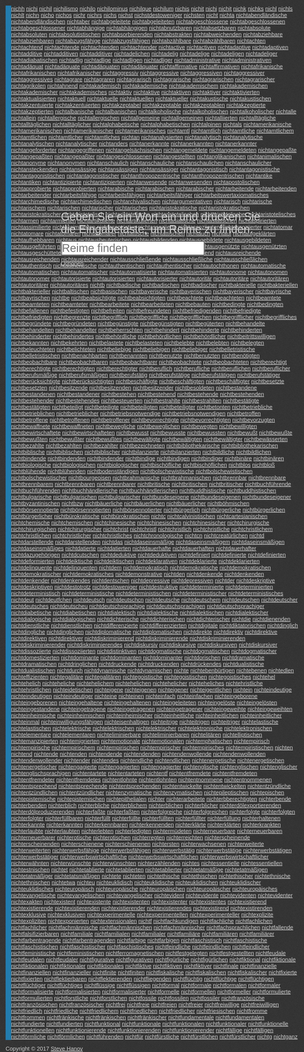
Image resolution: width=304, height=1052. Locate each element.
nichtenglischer (278, 767)
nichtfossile (142, 998)
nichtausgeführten (33, 246)
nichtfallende (277, 927)
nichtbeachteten (224, 298)
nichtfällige (229, 1030)
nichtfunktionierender (188, 1030)
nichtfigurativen (135, 959)
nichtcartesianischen (242, 516)
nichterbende (275, 799)
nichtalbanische (74, 111)
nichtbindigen (173, 458)
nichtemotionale (120, 741)
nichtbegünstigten (162, 323)
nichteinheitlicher (261, 715)
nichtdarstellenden (77, 542)
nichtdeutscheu (69, 606)
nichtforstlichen (108, 998)
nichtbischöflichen (205, 465)
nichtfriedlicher (177, 1011)
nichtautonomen (267, 272)
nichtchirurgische (248, 523)
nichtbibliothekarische (193, 445)
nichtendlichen (172, 760)
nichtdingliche (28, 632)
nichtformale (196, 985)
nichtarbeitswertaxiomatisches (231, 195)
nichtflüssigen (133, 985)
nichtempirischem (73, 747)
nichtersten (166, 844)
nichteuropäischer (209, 889)
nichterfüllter (190, 818)
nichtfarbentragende (36, 940)
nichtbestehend (157, 394)
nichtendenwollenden (239, 754)
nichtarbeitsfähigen (121, 195)
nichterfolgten (278, 812)
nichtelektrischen (113, 728)
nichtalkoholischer (252, 111)
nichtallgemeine (140, 118)
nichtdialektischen (202, 613)
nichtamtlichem (275, 131)
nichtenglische (200, 767)
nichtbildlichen (253, 452)
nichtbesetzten (29, 388)
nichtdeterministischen (143, 593)
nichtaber (78, 21)
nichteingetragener (179, 709)
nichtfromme (252, 1011)
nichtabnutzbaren (170, 28)
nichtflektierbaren (65, 979)
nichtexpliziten (28, 921)
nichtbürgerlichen (263, 510)
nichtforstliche (71, 998)
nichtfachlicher (29, 927)
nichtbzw (72, 503)
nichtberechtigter (117, 368)
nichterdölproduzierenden (42, 812)
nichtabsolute (254, 28)
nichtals (232, 124)
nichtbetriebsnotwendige (130, 413)
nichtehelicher (170, 683)
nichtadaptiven (270, 47)
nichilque (140, 9)
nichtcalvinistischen (191, 516)
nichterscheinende (227, 837)
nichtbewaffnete (30, 426)
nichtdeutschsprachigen (176, 606)
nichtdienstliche (30, 625)
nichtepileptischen (226, 792)
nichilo (88, 9)
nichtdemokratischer (36, 574)
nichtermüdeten (172, 831)
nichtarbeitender (31, 195)
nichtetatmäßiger (32, 876)
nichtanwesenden (190, 182)
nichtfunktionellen (33, 1030)
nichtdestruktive (158, 587)
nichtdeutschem (200, 600)
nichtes (190, 863)
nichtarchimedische (35, 201)
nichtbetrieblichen (33, 413)
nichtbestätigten (30, 407)
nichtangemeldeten (232, 150)
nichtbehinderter (31, 336)
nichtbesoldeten (194, 388)
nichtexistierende (32, 908)
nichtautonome (227, 272)
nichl (271, 9)
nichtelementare (31, 735)
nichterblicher (201, 805)
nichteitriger (225, 722)
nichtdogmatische (160, 651)
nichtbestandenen (33, 394)
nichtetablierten (125, 870)
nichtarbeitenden (276, 188)
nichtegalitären (103, 677)
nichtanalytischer (76, 144)
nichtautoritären (269, 278)
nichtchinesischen (159, 523)
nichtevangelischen (81, 895)
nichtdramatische (243, 657)
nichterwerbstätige (219, 850)
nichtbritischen (190, 484)
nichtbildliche (218, 452)
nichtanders (113, 144)
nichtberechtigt (268, 362)
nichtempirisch (252, 741)
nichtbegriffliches (276, 317)
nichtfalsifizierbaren (35, 934)
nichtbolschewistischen (223, 471)
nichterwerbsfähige (75, 850)
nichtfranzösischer (81, 1004)
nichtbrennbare (267, 478)
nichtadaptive (234, 47)
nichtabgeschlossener (38, 28)
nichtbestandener (78, 394)
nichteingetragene (83, 709)
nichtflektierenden (110, 979)
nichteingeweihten (270, 709)
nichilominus (112, 9)
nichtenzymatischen (177, 792)
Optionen (72, 263)
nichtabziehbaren (32, 41)
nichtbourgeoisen (90, 478)
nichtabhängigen (126, 28)
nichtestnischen (30, 870)
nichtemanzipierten (34, 741)
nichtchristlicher (72, 535)
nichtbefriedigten (31, 317)
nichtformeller (234, 992)
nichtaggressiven (201, 73)
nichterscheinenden (35, 844)
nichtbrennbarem (32, 484)
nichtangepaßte (277, 150)
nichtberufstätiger (258, 375)
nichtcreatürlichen (226, 535)
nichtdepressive (150, 580)
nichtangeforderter (33, 150)
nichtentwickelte (182, 786)
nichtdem (110, 568)
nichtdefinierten (267, 555)
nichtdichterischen (162, 619)
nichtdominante (80, 657)
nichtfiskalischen (205, 972)
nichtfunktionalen (183, 1024)
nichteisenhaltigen (127, 722)
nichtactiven (201, 47)
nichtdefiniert (194, 555)
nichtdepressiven (192, 580)
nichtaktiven (176, 92)
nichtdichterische (118, 619)
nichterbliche (93, 805)
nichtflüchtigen (256, 979)
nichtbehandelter (76, 330)
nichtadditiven (61, 54)
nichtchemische (30, 523)
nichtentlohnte (119, 780)
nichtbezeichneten (142, 445)
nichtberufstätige (169, 375)
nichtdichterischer (208, 619)
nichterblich (62, 805)
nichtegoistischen (185, 677)
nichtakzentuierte (32, 105)
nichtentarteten (126, 773)
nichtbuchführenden (35, 490)
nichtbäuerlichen (144, 503)
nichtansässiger (159, 169)
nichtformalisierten (77, 992)
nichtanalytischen (32, 144)
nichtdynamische (105, 670)
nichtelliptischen (242, 735)
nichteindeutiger (73, 696)
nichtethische (163, 876)
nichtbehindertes (73, 336)
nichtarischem (28, 208)
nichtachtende (61, 47)
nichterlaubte (27, 831)
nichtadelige (195, 54)
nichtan (131, 137)
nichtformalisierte (32, 992)
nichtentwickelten (224, 786)
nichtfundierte (28, 1024)
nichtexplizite (257, 914)
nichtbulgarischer (119, 497)
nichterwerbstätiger (34, 857)
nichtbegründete (31, 323)
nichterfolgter (27, 818)
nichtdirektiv (228, 632)
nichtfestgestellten (231, 953)
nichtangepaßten (32, 156)
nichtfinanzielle (258, 966)
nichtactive (172, 47)
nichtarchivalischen (137, 201)
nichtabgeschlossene (202, 21)
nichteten (134, 876)
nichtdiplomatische (108, 632)
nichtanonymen (67, 163)
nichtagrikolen (28, 86)
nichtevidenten (238, 895)
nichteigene (109, 690)
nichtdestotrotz (73, 587)
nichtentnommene (200, 780)
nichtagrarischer (255, 79)
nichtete (111, 876)
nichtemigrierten (79, 741)
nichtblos (239, 465)
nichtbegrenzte (72, 317)
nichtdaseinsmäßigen (258, 542)
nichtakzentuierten (77, 105)
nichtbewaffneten (73, 426)
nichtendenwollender (36, 760)
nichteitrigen (195, 722)
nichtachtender (138, 47)
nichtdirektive (261, 632)
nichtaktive (146, 92)
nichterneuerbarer (33, 837)
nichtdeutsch (89, 600)
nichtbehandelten (32, 330)
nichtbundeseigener (266, 497)
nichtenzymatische (129, 792)
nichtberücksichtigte (35, 381)
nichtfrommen (28, 1017)
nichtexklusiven (67, 914)
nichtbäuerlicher (186, 503)
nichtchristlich (175, 529)
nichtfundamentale (191, 1017)
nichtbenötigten (241, 356)
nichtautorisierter (157, 278)
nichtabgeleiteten (153, 21)
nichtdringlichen (77, 664)
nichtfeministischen (80, 953)
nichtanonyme (28, 163)
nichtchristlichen (31, 535)
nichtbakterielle (237, 285)
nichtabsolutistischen (75, 34)
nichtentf (157, 773)
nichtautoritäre (231, 278)
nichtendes (105, 760)
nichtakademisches (83, 92)
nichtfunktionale (141, 1024)
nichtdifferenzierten (163, 625)
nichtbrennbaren (75, 484)
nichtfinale (226, 966)
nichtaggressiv (120, 73)
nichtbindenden (67, 458)
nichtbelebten (212, 343)
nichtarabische (116, 188)
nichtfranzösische (243, 998)
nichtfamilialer (148, 934)
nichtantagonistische (254, 169)
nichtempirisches (203, 747)
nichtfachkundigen (175, 921)
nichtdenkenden (244, 574)
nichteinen (131, 696)
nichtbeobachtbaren (83, 362)
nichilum (163, 9)
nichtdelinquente (31, 568)
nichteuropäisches (254, 889)
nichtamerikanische (267, 124)
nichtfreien (164, 1004)
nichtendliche (136, 760)
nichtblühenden (67, 471)
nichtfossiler (205, 998)
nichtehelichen (133, 683)
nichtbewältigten (182, 439)
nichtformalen (230, 985)
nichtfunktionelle (268, 1024)
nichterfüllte (126, 818)
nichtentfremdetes (78, 780)
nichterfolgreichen (206, 812)
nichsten (194, 15)
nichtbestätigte (241, 401)
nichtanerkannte (149, 144)
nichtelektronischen (248, 728)
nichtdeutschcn (124, 600)
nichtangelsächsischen (134, 150)
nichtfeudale (271, 953)
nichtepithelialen (126, 799)
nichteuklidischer (240, 882)
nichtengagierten (119, 767)
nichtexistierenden (77, 908)
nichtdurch (70, 670)
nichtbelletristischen (35, 356)
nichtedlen (281, 670)
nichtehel (264, 677)
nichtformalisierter (124, 992)
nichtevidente (202, 895)
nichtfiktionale (279, 959)
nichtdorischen (202, 657)
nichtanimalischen (269, 156)
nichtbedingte (228, 304)
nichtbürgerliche (221, 510)
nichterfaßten (123, 812)
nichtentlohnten (158, 780)
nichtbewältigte (141, 439)
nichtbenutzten (202, 356)
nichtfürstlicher (238, 1037)
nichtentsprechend (34, 786)
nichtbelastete (106, 343)
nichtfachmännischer (179, 927)
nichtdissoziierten (74, 651)
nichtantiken (26, 182)
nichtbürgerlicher (32, 516)
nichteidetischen (73, 690)
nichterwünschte (71, 863)
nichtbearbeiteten (152, 304)
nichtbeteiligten (138, 407)
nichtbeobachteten (226, 362)
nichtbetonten (213, 407)
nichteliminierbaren (165, 735)
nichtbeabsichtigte (93, 298)
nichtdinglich (282, 625)
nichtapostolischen (237, 182)
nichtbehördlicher (204, 336)
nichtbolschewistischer (39, 478)
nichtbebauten (193, 304)
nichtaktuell (72, 99)
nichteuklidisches (32, 889)
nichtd (256, 535)
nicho (47, 15)
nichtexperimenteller (215, 914)
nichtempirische (30, 747)
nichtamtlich (206, 131)
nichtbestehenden (242, 394)
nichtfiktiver (198, 966)
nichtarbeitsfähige (75, 195)
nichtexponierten (68, 921)
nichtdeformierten (33, 561)
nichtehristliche (244, 683)
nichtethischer (236, 876)
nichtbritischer (226, 484)
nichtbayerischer (233, 291)
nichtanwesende (147, 182)
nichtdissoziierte (31, 651)
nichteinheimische (33, 715)
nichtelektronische (200, 728)
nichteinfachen (195, 696)
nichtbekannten (30, 343)
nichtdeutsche (162, 600)
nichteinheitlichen (216, 715)
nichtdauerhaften (193, 548)
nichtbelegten (247, 343)
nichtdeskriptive (255, 580)
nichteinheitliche (174, 715)
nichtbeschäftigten (181, 381)
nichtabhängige (86, 28)
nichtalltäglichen (31, 124)
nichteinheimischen (81, 715)
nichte (181, 670)
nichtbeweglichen (158, 426)
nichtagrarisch (134, 79)
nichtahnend (62, 86)
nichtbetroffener (110, 420)
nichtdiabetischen (74, 613)
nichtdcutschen (80, 555)
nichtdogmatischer (254, 651)
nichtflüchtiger (28, 985)
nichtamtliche (238, 131)
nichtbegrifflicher (233, 317)
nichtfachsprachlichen (233, 927)
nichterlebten (97, 831)
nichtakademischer (34, 92)
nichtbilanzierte (140, 452)
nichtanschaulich (107, 163)
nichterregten (148, 837)
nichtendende (105, 754)
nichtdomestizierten (35, 657)
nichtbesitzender (153, 388)
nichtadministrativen (247, 60)
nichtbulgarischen (75, 497)
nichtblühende (28, 471)
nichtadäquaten (100, 66)
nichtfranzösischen (34, 1004)
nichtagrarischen (213, 79)
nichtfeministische (33, 953)
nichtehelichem (95, 683)
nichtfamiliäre (183, 934)
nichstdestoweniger (158, 15)
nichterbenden (29, 805)
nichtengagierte (77, 767)
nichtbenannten (128, 356)
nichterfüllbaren (64, 818)
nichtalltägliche (257, 118)
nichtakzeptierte (245, 105)
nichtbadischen (160, 285)
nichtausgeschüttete (36, 253)
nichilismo (65, 9)
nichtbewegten (200, 426)
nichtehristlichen (31, 690)
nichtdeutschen (241, 600)
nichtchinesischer (204, 523)
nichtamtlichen (29, 137)
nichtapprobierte (31, 188)
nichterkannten (64, 825)
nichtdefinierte (228, 555)
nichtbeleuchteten (33, 349)
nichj (211, 9)
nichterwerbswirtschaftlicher (234, 857)
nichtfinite (104, 972)
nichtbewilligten (238, 426)
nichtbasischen (109, 291)
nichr (79, 15)
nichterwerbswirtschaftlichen (163, 857)
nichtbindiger (207, 458)
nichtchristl (143, 529)
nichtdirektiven (29, 638)
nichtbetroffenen (70, 420)
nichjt (225, 9)
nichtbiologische (31, 465)
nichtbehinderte (200, 330)
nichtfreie (138, 1004)
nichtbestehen (119, 394)
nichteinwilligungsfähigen (72, 722)
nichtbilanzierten (181, 452)
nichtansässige (77, 169)
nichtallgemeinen (182, 118)
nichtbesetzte (267, 381)
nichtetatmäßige (203, 870)
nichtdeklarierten (239, 561)
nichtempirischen (118, 747)
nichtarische (257, 201)
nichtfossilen (173, 998)
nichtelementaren (74, 735)
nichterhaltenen (261, 818)
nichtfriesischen (216, 1011)
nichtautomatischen (35, 272)
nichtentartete (89, 773)
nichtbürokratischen (125, 516)
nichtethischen (199, 876)
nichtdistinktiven (116, 651)
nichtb (97, 285)
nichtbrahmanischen (186, 478)
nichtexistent (59, 902)
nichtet (59, 870)
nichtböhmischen (228, 503)
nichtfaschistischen (34, 947)
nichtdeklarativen (157, 561)
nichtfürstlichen (199, 1037)
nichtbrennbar (230, 478)
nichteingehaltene (81, 702)
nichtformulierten (32, 998)
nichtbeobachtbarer (133, 362)
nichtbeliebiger (190, 349)
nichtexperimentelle (111, 914)
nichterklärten (224, 825)
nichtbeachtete (185, 298)
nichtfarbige (131, 940)
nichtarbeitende (235, 188)
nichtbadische (123, 285)
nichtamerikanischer (89, 131)
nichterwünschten (114, 863)
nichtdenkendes (70, 580)
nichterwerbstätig (173, 850)
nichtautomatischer (84, 272)
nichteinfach (160, 696)
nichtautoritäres (69, 285)
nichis (182, 9)
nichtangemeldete (185, 150)
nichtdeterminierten (249, 587)
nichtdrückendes (201, 664)
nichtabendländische (261, 15)
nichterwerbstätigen (267, 850)
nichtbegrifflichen (190, 317)
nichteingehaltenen (127, 702)
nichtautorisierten (113, 278)
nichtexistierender (123, 908)
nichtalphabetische (116, 124)
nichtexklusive (28, 914)
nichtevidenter (275, 895)
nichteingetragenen (131, 709)
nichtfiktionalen (29, 966)
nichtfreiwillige (222, 1004)
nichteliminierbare (119, 735)
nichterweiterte (246, 844)
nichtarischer (97, 208)
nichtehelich (26, 683)
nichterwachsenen (203, 844)
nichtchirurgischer (80, 529)
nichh (18, 9)
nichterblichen (166, 805)
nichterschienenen (127, 844)
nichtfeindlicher (250, 947)
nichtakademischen (244, 86)
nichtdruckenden (158, 664)
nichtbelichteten (75, 349)
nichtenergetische (214, 760)
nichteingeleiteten (174, 702)
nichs (110, 15)
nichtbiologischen (74, 465)
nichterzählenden (159, 863)
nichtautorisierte (71, 278)
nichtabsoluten (29, 34)
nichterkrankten (261, 825)
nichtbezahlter (100, 445)
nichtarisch (227, 201)
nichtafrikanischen (33, 73)
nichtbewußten (29, 439)
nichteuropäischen (162, 889)
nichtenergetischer (34, 767)
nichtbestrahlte (162, 401)
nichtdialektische (157, 613)
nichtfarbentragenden (88, 940)
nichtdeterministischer (200, 593)
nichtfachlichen (253, 921)
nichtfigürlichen (209, 959)
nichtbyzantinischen (35, 503)
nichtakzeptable (161, 105)
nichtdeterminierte (201, 587)
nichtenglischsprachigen (41, 773)
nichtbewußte (275, 433)
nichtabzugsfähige (77, 41)
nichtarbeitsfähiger (169, 195)
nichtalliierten (221, 118)
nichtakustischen (250, 99)
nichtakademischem (193, 86)
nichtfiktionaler (68, 966)
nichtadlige (97, 60)
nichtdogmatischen (206, 651)
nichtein (243, 690)
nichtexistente (94, 902)
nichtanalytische (243, 137)
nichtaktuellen (137, 99)
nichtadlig (71, 60)
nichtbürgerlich (182, 510)
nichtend (21, 754)
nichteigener (173, 690)
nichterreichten (184, 837)
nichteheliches (206, 683)
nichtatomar (278, 227)
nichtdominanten (121, 657)
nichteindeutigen (31, 696)
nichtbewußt (242, 433)
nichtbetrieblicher (77, 413)
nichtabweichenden (218, 34)
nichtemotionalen (163, 741)
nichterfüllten (158, 818)
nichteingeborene (236, 696)
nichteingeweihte (225, 709)
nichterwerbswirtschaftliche (93, 857)
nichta (227, 15)
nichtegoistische (142, 677)
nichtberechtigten (73, 368)
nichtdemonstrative (138, 574)
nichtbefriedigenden (197, 311)
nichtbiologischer (118, 465)
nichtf (145, 921)
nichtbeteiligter (177, 407)
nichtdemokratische (194, 568)
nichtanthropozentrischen (213, 176)
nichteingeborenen (34, 702)
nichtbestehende (197, 394)
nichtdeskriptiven (32, 587)
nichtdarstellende (32, 542)
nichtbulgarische (31, 497)
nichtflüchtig (187, 979)
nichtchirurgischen (33, 529)
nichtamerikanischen (36, 131)
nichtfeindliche (173, 947)
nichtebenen (251, 670)
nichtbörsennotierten (85, 510)
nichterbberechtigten (231, 799)
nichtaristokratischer (36, 214)
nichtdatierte (80, 548)
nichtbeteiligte (101, 407)
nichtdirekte (197, 632)
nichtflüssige (99, 985)
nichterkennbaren (106, 825)
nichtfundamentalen (239, 1017)
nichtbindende (28, 458)
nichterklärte (190, 825)
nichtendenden (142, 754)
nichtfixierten (27, 979)
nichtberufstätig (128, 375)
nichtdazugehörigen (35, 555)
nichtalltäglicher (72, 124)
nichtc (158, 516)
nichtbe (61, 298)
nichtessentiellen (261, 863)
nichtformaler (264, 985)
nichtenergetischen (260, 760)
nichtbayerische (148, 291)
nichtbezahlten (64, 445)
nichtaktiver (206, 92)
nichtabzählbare (171, 41)
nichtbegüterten (204, 323)
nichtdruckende (117, 664)
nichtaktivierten (241, 92)
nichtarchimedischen (86, 201)
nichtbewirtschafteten (88, 433)
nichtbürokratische (76, 516)
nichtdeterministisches (255, 593)
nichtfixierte (283, 972)
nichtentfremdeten (234, 773)
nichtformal (166, 985)
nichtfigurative (97, 959)
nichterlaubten (62, 831)
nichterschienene (82, 844)
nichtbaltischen (70, 291)
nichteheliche (58, 683)
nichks (256, 9)
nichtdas (112, 542)
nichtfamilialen (112, 934)
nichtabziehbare (263, 34)
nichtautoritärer (29, 285)
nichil (45, 9)
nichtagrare (69, 79)
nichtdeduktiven (157, 555)
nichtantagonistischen (38, 176)
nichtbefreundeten (148, 311)
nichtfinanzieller (72, 972)
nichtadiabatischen (34, 60)
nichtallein (23, 118)
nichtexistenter (169, 902)
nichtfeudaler (62, 959)
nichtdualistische (243, 664)
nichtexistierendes (169, 908)
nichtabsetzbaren (215, 28)
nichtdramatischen (33, 664)
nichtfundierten (64, 1024)
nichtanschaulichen (199, 163)
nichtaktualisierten (33, 99)
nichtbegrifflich (110, 317)
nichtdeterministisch (35, 593)
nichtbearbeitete (109, 304)
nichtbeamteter (69, 304)
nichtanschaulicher (248, 163)
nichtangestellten (174, 156)
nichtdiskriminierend (109, 638)
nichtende (46, 754)
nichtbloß (263, 465)
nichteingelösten (257, 702)
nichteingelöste (216, 702)
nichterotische (74, 837)
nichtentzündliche (269, 786)
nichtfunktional (102, 1024)
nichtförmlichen (66, 1037)
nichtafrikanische (262, 66)
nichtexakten (27, 902)
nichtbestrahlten (201, 401)
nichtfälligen (259, 1030)
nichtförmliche (28, 1037)
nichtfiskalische (165, 972)
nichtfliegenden (152, 979)
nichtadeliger (261, 54)
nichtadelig (164, 54)
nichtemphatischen (209, 741)
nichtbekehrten (69, 343)
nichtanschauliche (152, 163)
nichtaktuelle (102, 99)
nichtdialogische (31, 619)
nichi (31, 9)
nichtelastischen (31, 728)
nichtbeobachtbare (34, 362)
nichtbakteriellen (278, 285)
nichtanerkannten (192, 144)
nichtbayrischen (30, 298)
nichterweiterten (31, 850)
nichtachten (251, 41)
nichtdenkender (30, 580)
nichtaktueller (171, 99)
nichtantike (259, 176)
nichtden (174, 574)
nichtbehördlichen (160, 336)
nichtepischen (267, 792)
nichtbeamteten (30, 304)
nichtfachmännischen (126, 927)
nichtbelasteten (144, 343)
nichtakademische (144, 86)
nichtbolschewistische (167, 471)
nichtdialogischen (74, 619)
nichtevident (169, 895)
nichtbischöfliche (160, 465)
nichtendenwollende (186, 754)
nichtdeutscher (279, 600)
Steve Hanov (67, 1049)
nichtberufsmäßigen (83, 375)
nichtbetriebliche (252, 407)
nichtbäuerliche (104, 503)
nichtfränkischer (147, 1017)
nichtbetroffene (29, 420)
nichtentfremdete (190, 773)
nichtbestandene (236, 388)
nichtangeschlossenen (124, 156)
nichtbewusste (168, 433)
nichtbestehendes (78, 401)
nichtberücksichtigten (88, 381)
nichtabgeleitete (111, 21)
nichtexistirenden (251, 908)
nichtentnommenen (248, 780)
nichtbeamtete (263, 298)
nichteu (86, 882)
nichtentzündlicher (81, 792)
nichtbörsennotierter (137, 510)
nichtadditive (26, 54)
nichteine (106, 696)
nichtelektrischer (156, 728)
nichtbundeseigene (165, 497)
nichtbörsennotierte (35, 510)
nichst (125, 15)
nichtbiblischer (102, 452)
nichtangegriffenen (81, 150)
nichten (284, 747)
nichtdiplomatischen (157, 632)
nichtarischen (63, 208)
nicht (212, 15)
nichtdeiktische (74, 561)
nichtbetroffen (244, 413)
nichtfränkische (65, 1017)
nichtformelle (163, 992)
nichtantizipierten (104, 182)
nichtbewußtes (104, 439)
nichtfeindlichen (211, 947)
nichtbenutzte (165, 356)
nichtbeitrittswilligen (251, 336)
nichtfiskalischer (247, 972)
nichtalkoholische (159, 111)
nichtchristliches (112, 535)
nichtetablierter (163, 870)
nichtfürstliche (162, 1037)
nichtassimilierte (31, 227)
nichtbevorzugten (253, 420)
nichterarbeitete (185, 799)
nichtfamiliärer (256, 934)
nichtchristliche (211, 529)
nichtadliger (158, 60)
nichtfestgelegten (186, 953)
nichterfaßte (90, 812)
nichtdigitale (203, 625)
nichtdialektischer (246, 613)
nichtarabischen (155, 188)
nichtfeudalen (27, 959)
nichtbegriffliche (148, 317)
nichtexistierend (247, 902)
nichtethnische (273, 876)
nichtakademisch (100, 86)
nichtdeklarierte (198, 561)
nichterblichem (129, 805)
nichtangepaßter (75, 156)
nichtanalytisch (203, 137)
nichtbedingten (265, 304)
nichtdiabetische (31, 613)
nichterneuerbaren (259, 831)
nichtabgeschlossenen (257, 21)
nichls (285, 9)
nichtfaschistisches (130, 947)
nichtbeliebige (114, 349)
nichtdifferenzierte (116, 625)
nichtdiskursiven (217, 645)
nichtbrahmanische (135, 478)
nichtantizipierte (62, 182)
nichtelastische (260, 722)
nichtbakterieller (30, 291)
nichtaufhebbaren (33, 240)
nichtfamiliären (220, 934)
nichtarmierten (58, 221)
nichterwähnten (30, 863)
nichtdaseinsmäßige (149, 542)
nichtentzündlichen (34, 792)
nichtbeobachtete (180, 362)
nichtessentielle (220, 863)
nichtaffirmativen (219, 66)
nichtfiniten (131, 972)
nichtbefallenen (30, 311)
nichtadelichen (132, 54)
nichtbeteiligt (67, 407)
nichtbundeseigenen (216, 497)
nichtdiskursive (177, 645)
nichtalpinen (206, 124)
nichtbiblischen (64, 452)
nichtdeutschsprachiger (235, 606)
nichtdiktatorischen (242, 625)
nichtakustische (209, 99)
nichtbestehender (32, 401)
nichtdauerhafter (236, 548)
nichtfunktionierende (81, 1030)
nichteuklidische (154, 882)
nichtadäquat (27, 66)
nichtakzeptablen (204, 105)
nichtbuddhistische (203, 490)
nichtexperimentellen (162, 914)
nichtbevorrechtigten (205, 420)
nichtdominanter (163, 657)
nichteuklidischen (196, 882)
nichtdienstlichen (71, 625)
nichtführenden (104, 1037)
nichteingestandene (35, 709)
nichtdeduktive (118, 555)
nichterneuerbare (214, 831)
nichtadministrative (197, 60)
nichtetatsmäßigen (77, 876)
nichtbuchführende (268, 484)
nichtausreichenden (35, 259)
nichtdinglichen (65, 632)
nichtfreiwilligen (260, 1004)
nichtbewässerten (266, 439)
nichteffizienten (29, 677)
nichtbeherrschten (120, 330)
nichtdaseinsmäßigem (203, 542)
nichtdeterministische (88, 593)
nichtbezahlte (27, 445)
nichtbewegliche (115, 426)
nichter (156, 799)
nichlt (17, 15)
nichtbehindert (162, 330)
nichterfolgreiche (161, 812)
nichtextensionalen (114, 921)
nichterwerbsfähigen (126, 850)
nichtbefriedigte (242, 311)
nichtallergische (57, 118)
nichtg (264, 1037)
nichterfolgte (245, 812)
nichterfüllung (224, 818)
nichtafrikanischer (79, 73)
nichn (32, 15)
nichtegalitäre (66, 677)
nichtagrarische (172, 79)
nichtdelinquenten (75, 568)
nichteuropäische (117, 889)
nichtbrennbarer (116, 484)
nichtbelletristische (232, 349)
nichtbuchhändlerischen (148, 490)
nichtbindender (105, 458)
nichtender (77, 760)
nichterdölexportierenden (250, 805)
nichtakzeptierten (32, 111)
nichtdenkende (205, 574)
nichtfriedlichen (138, 1011)
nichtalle (286, 111)
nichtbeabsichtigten (141, 298)
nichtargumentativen (187, 201)
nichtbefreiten (108, 311)
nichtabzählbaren (214, 41)
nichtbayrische (273, 291)
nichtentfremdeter (33, 780)
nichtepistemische (33, 799)
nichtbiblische (28, 452)
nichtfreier (190, 1004)
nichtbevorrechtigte (155, 420)
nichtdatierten (114, 548)
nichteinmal (25, 722)
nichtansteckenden (34, 169)
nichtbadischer (199, 285)
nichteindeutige (273, 690)
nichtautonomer (30, 278)
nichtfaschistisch (201, 940)
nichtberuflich (155, 368)
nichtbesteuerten (121, 401)
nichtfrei (115, 1004)
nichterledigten (133, 831)
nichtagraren (99, 79)
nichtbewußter (66, 439)
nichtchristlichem (252, 529)
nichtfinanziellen (31, 972)
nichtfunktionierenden (134, 1030)
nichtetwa (64, 882)
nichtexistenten (131, 902)
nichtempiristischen (249, 747)
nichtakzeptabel (121, 105)
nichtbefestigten (69, 311)
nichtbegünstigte (118, 323)
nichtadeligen (227, 54)
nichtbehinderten (241, 330)
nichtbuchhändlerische (89, 490)
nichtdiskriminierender (38, 645)
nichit (197, 9)
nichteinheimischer (129, 715)
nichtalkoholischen (205, 111)
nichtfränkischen (106, 1017)
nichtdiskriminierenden (217, 638)
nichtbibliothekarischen (249, 445)
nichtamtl (178, 131)
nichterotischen (112, 837)
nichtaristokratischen (224, 208)
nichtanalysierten (162, 137)
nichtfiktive (138, 966)
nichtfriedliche (61, 1011)
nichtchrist (115, 529)
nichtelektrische (72, 728)
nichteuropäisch (74, 889)
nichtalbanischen (116, 111)
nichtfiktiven (167, 966)
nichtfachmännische (73, 927)
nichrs (94, 15)
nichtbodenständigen (113, 471)
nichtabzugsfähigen (126, 41)
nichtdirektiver (65, 638)
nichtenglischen (239, 767)
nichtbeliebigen (151, 349)
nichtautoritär (195, 278)
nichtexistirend (211, 908)
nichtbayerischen (190, 291)
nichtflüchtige (220, 979)
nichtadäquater (139, 66)
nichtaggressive (159, 73)
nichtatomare (27, 233)
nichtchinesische (115, 523)
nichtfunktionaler (226, 1024)
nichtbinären (268, 458)
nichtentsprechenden (135, 786)
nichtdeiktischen (114, 561)
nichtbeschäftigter (228, 381)
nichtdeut (22, 600)
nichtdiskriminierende (162, 638)
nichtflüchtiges (65, 985)
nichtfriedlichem (99, 1011)
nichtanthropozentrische (150, 176)
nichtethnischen (30, 882)
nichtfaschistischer (82, 947)
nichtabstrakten (173, 34)
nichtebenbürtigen (212, 670)
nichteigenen (140, 690)
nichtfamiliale (77, 934)
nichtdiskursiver (258, 645)
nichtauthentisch (31, 266)
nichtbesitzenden (110, 388)
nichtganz (286, 1037)
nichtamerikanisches (140, 131)
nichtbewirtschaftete (36, 433)
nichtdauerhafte (152, 548)
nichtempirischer (160, 747)
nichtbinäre (238, 458)
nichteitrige (164, 722)
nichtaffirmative (178, 66)
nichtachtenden (100, 47)
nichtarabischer (195, 188)
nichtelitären (206, 735)
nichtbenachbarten (85, 356)
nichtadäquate (62, 66)
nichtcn (193, 535)
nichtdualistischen (33, 670)
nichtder (225, 580)
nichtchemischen (72, 523)
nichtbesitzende (68, 388)
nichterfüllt (97, 818)
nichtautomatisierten (183, 272)
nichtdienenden (272, 619)
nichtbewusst (132, 433)
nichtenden (73, 754)
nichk (239, 9)
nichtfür (134, 1037)
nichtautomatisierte (132, 272)
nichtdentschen (110, 580)
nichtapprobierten (74, 188)
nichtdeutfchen (54, 600)
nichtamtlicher (65, 137)
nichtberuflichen (231, 368)
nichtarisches (131, 208)
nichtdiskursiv (141, 645)
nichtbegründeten (74, 323)
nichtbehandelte (245, 323)
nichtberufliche (192, 368)
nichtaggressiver (244, 73)
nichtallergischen (98, 118)
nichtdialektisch (117, 613)
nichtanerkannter (236, 144)
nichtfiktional (245, 959)
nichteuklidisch (114, 882)
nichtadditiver (96, 54)
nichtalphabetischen (165, 124)
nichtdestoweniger (114, 587)
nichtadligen (128, 60)
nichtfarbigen (163, 940)
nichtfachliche (217, 921)
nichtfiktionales (105, 966)
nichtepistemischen (81, 799)
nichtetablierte (86, 870)
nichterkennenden (151, 825)
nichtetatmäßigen (246, 870)
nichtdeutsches (29, 606)
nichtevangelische (33, 895)
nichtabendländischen (38, 21)
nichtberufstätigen (214, 375)
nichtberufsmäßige (34, 375)
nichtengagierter (161, 767)
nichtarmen (25, 221)
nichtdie (241, 619)
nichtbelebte (179, 343)
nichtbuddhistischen (251, 490)
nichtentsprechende (82, 786)
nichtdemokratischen (245, 568)
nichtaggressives (32, 79)
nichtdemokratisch (145, 568)
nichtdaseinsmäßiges (37, 548)
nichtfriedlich (26, 1011)
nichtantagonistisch (204, 169)
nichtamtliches (102, 137)
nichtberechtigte (31, 368)
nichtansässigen (118, 169)
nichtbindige (140, 458)
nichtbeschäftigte (137, 381)
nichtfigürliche (172, 959)
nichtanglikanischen (221, 156)
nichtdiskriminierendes (94, 645)
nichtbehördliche (115, 336)
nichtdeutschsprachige (117, 606)
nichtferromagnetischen (135, 953)
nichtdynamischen (150, 670)
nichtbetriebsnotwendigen (193, 413)
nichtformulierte (272, 992)
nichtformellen (198, 992)
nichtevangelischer (129, 895)
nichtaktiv (120, 92)
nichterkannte (28, 825)
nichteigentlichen (211, 690)
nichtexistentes (207, 902)
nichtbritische (153, 484)
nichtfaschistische (245, 940)
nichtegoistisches (230, 677)
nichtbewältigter (223, 439)
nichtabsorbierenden (127, 34)
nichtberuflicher (271, 368)
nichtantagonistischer (93, 176)
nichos (64, 15)
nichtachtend (27, 47)
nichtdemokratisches (88, 574)
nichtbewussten (206, 433)
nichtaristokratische (173, 208)
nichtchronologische (158, 535)
